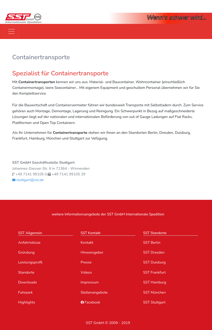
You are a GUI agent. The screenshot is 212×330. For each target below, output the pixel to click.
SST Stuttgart (154, 302)
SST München (154, 292)
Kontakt (87, 242)
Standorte (26, 272)
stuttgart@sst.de (28, 179)
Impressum (90, 282)
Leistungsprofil (30, 262)
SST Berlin (151, 242)
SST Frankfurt (154, 272)
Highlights (26, 302)
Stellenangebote (94, 292)
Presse (86, 262)
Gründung (26, 252)
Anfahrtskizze (29, 242)
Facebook (90, 302)
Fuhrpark (25, 292)
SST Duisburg (154, 262)
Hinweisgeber (92, 252)
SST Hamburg (154, 282)
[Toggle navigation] (11, 31)
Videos (86, 272)
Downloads (27, 282)
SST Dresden (154, 252)
